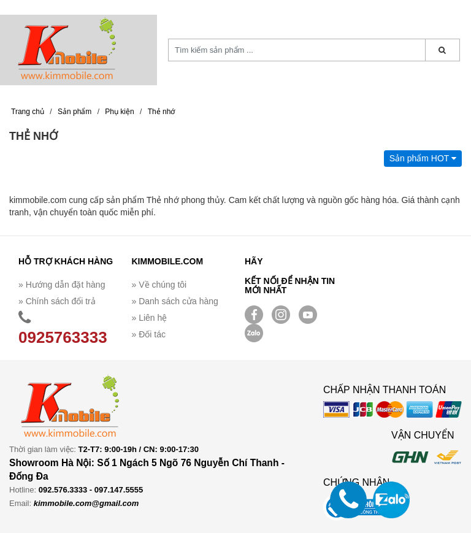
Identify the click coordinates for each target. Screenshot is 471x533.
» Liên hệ (149, 318)
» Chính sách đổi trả (57, 301)
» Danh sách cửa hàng (175, 301)
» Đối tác (149, 334)
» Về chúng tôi (159, 285)
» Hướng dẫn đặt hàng (61, 285)
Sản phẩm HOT (422, 158)
